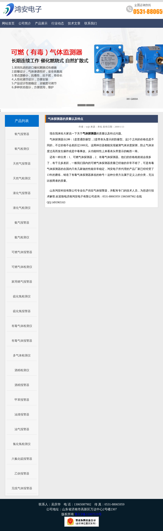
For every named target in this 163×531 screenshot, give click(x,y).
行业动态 (57, 23)
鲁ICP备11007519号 (88, 514)
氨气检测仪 (22, 237)
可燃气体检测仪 (22, 266)
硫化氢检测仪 (22, 296)
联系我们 (90, 23)
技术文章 (74, 23)
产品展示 (41, 23)
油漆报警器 (22, 414)
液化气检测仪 (22, 207)
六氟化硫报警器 (22, 458)
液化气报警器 (22, 193)
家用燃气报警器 (22, 281)
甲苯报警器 (22, 399)
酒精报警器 (22, 385)
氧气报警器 (22, 134)
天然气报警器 (22, 163)
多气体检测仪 (22, 355)
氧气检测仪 (22, 148)
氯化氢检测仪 (22, 444)
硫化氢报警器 (22, 311)
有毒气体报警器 (22, 340)
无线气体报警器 (22, 488)
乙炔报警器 (22, 473)
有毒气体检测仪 (22, 325)
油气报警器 (22, 429)
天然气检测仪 (22, 178)
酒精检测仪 (22, 370)
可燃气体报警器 (22, 252)
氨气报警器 (22, 222)
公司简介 (24, 23)
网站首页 (8, 23)
